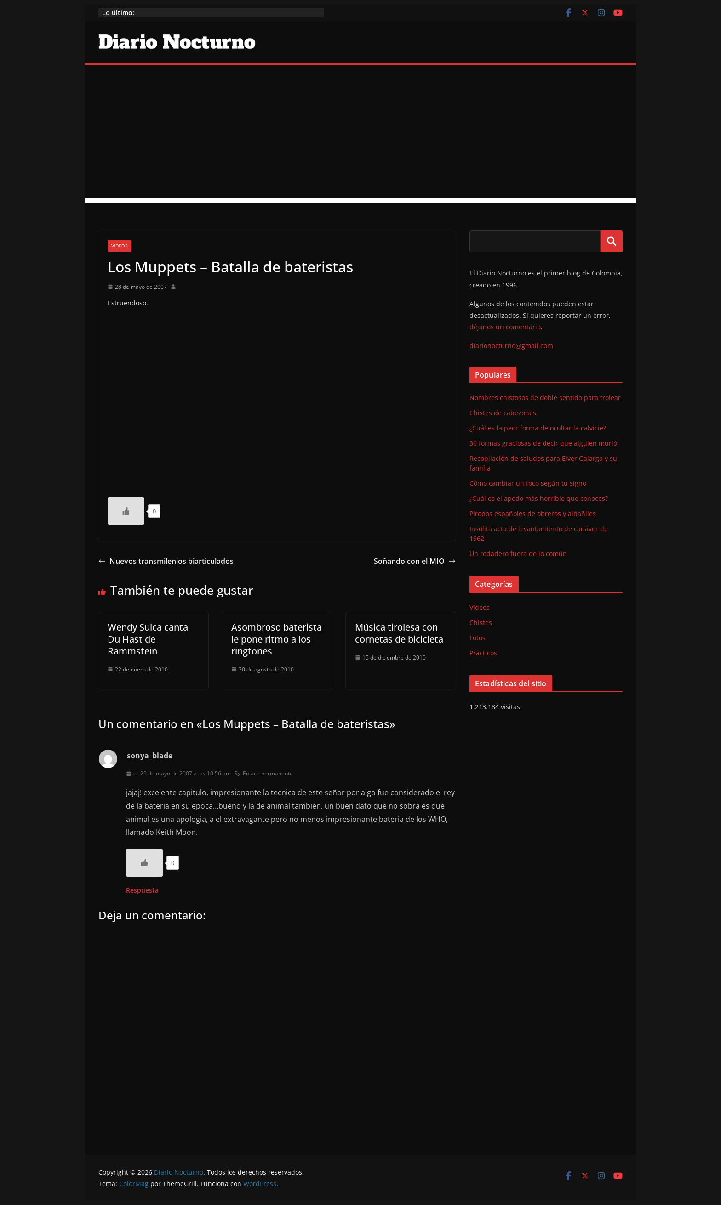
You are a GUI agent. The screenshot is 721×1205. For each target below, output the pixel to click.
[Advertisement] (360, 133)
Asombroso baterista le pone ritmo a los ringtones (276, 639)
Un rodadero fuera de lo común (518, 553)
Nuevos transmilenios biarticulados (166, 561)
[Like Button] (126, 511)
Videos (119, 245)
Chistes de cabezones (502, 412)
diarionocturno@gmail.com (511, 345)
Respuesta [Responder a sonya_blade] (142, 890)
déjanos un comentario (505, 326)
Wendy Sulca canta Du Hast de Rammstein (148, 639)
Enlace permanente (264, 773)
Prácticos (483, 652)
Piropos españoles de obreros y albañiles (532, 513)
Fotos (477, 637)
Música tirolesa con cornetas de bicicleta (399, 633)
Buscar (612, 241)
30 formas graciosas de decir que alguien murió (543, 443)
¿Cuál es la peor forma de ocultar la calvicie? (537, 428)
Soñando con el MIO (415, 561)
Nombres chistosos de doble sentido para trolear (545, 397)
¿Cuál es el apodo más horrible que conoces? (538, 498)
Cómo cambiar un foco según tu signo (527, 483)
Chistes (480, 622)
